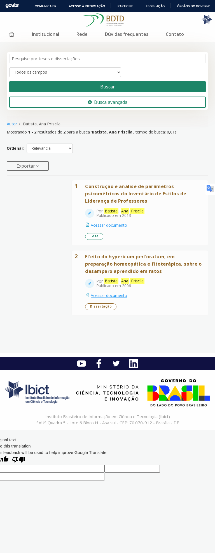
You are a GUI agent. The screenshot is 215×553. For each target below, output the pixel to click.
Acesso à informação (87, 6)
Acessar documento (109, 225)
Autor (12, 123)
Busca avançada (107, 102)
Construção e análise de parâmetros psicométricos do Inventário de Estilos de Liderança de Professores (135, 193)
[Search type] (65, 72)
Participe (125, 6)
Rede (82, 34)
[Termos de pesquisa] (107, 58)
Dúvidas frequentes (126, 34)
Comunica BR (45, 6)
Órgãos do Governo (194, 6)
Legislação (155, 6)
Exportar (26, 166)
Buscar (107, 87)
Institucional (45, 34)
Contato (175, 34)
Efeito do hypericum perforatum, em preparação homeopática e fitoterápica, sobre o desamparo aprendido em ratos (143, 263)
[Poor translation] (18, 460)
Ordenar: (15, 148)
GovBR (12, 5)
